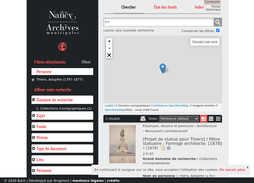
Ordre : (154, 118)
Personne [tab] (41, 170)
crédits (113, 180)
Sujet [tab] (38, 115)
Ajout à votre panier (168, 148)
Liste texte (211, 119)
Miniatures (218, 118)
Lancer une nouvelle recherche (128, 30)
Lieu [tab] (37, 159)
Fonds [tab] (38, 126)
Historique (213, 9)
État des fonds (165, 7)
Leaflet (109, 105)
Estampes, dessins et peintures (168, 126)
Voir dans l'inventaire (163, 148)
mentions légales (88, 180)
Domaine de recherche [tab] (52, 100)
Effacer (86, 62)
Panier (216, 6)
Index (199, 7)
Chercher (128, 7)
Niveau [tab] (39, 137)
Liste (203, 118)
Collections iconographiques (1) (66, 108)
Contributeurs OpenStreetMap (169, 105)
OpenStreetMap (114, 109)
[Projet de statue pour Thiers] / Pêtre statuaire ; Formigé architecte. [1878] (182, 143)
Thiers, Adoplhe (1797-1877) (59, 79)
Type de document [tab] (48, 148)
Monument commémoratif (166, 131)
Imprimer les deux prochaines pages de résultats (143, 119)
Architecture (207, 126)
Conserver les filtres (198, 31)
